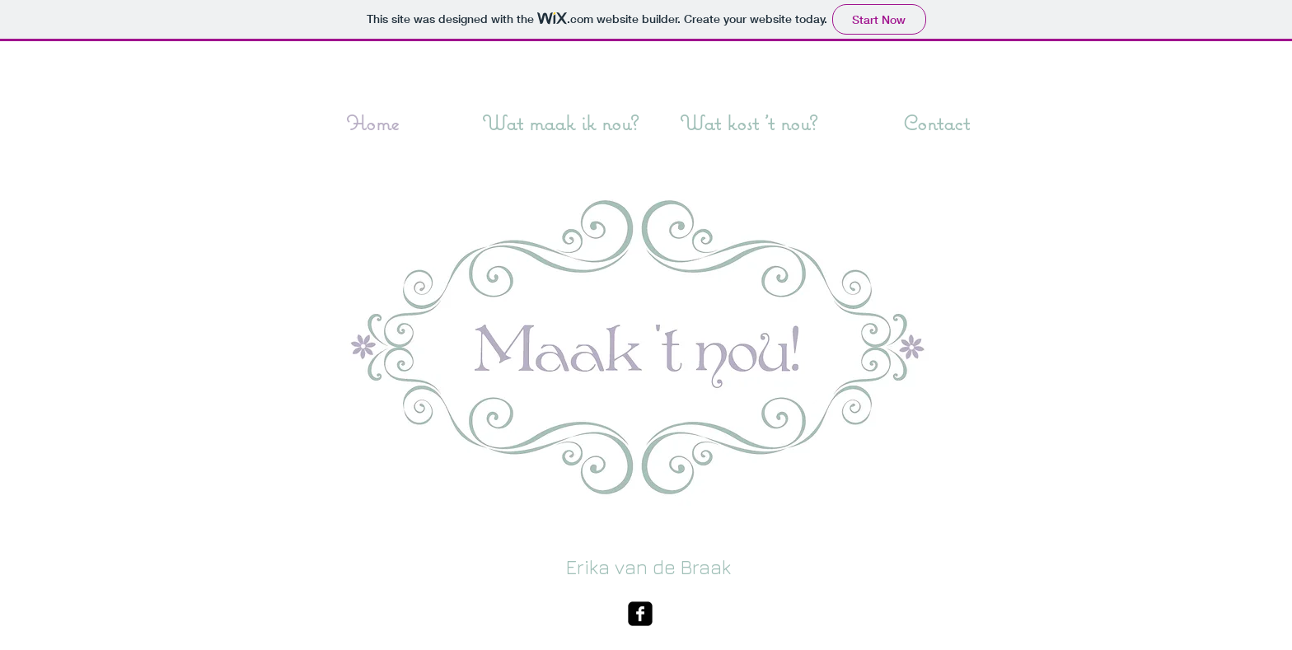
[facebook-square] (640, 613)
